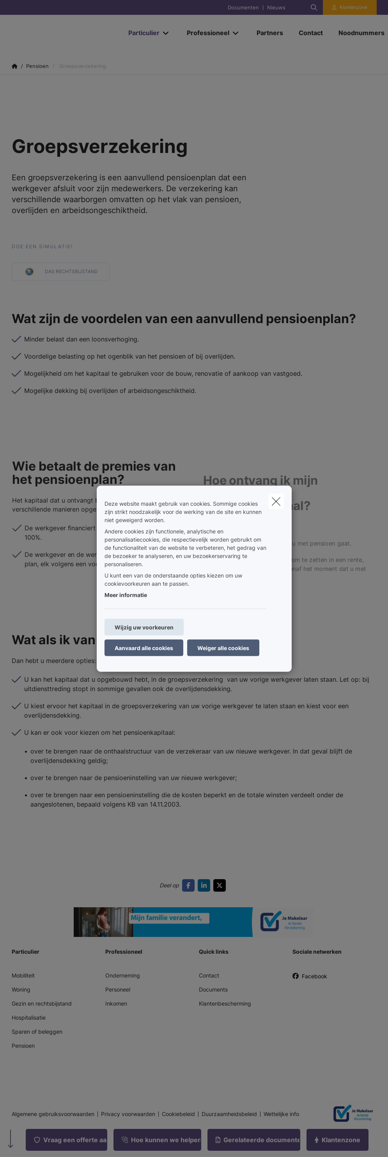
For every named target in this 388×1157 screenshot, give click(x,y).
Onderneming (122, 975)
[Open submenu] (166, 33)
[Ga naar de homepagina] (62, 33)
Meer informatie (126, 594)
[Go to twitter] (221, 885)
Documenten (243, 7)
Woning (21, 989)
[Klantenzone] (350, 7)
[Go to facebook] (190, 885)
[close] (276, 501)
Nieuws (276, 7)
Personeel (117, 989)
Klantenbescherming (225, 1003)
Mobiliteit (23, 975)
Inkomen (116, 1003)
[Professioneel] (205, 32)
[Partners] (270, 32)
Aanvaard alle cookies (144, 647)
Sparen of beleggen (37, 1031)
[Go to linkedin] (205, 885)
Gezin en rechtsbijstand (42, 1003)
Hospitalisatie (29, 1017)
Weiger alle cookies (223, 647)
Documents (213, 989)
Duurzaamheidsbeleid (229, 1114)
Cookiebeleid (178, 1114)
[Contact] (311, 32)
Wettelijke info (281, 1114)
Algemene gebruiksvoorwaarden (53, 1114)
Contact (209, 975)
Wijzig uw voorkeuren (144, 627)
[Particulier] (140, 32)
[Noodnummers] (357, 32)
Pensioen (23, 1045)
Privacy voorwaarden (128, 1114)
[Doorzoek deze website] (314, 7)
